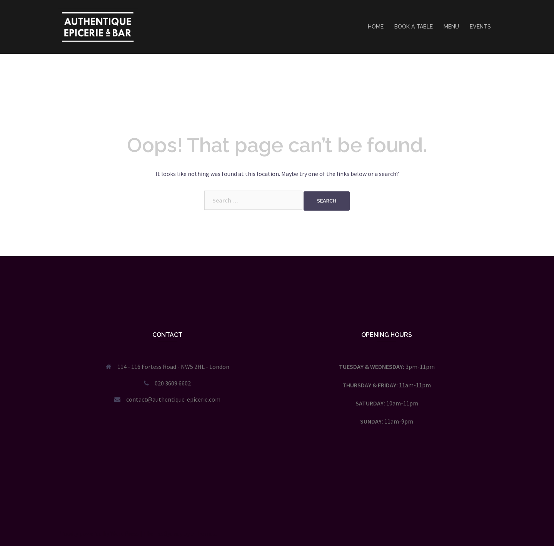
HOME (376, 26)
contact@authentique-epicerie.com (173, 399)
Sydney (173, 533)
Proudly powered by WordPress (98, 533)
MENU (451, 26)
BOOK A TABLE (413, 26)
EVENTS (480, 26)
